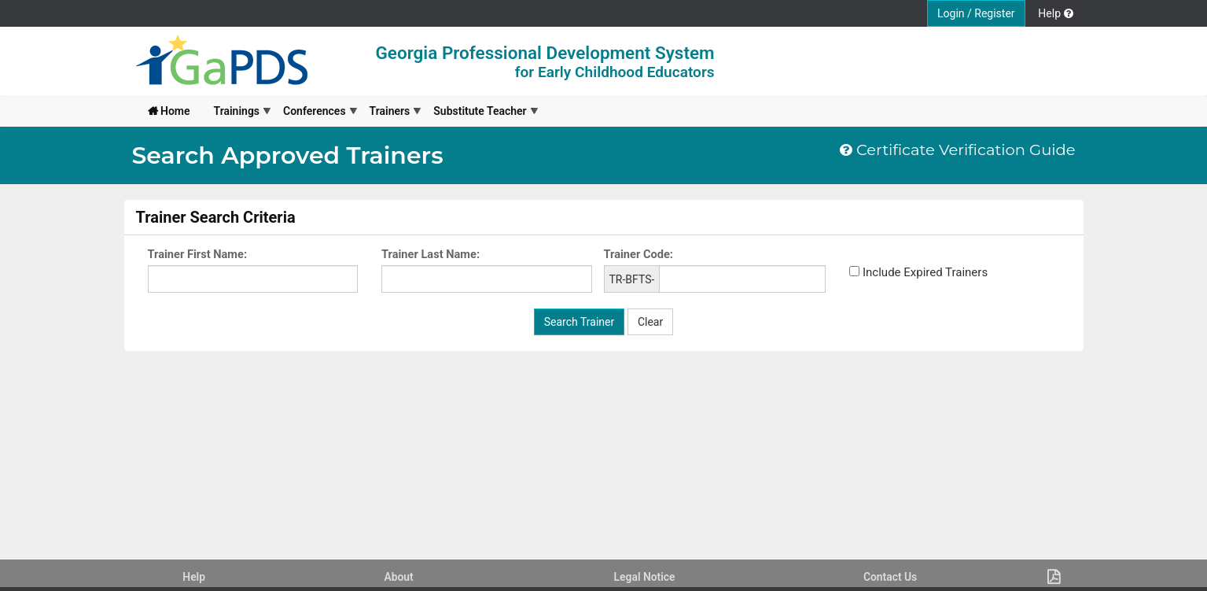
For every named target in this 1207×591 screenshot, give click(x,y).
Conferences (314, 111)
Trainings (237, 111)
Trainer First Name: (198, 254)
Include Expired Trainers (925, 272)
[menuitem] (169, 111)
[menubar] (337, 111)
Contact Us (890, 577)
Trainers (390, 111)
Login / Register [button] (976, 13)
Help (193, 577)
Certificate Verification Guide (958, 150)
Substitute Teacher (479, 111)
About (398, 577)
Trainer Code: (638, 254)
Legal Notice (644, 577)
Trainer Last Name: (430, 254)
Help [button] (1055, 13)
